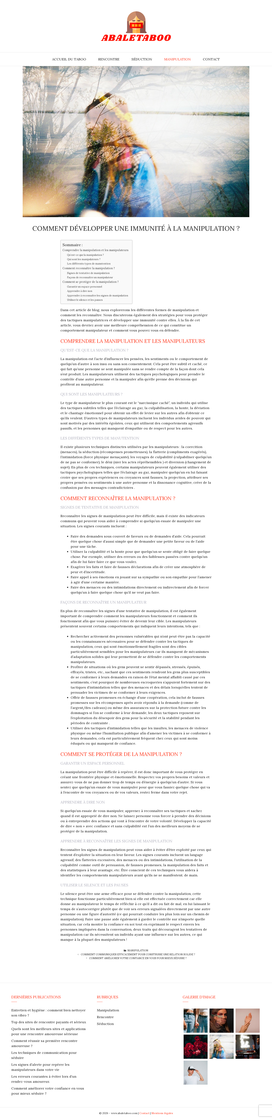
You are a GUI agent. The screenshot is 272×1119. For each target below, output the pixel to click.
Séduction (141, 59)
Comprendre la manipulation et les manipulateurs (95, 250)
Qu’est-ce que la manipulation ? (85, 255)
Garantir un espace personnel (84, 286)
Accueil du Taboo (69, 59)
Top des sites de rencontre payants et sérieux (48, 1022)
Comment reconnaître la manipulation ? (89, 268)
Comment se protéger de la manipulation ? (91, 282)
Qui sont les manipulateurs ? (83, 259)
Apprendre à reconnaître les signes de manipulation (97, 295)
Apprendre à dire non (79, 291)
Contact (211, 59)
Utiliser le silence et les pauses (85, 300)
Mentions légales (162, 1113)
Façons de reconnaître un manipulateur (90, 277)
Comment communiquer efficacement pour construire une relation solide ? (138, 954)
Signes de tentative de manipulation (88, 273)
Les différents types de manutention (88, 263)
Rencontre (108, 59)
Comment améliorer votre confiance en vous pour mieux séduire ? (138, 958)
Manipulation (177, 59)
